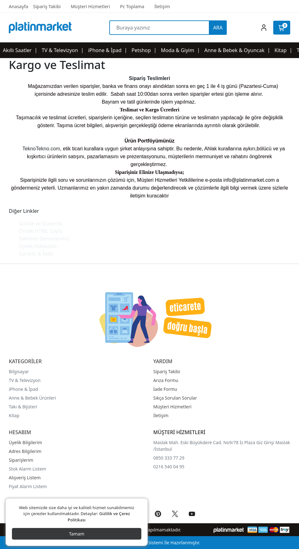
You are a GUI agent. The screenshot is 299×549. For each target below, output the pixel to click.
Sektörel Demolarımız (44, 238)
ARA (217, 27)
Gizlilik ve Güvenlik (41, 223)
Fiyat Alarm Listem (28, 486)
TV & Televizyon (25, 380)
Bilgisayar (19, 371)
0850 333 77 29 (168, 458)
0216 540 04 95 (168, 467)
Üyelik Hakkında (38, 246)
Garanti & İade (36, 253)
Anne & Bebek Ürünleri (32, 398)
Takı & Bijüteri (23, 407)
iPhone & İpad (23, 389)
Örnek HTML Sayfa (41, 231)
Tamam (76, 534)
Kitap (14, 415)
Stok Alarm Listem (27, 469)
